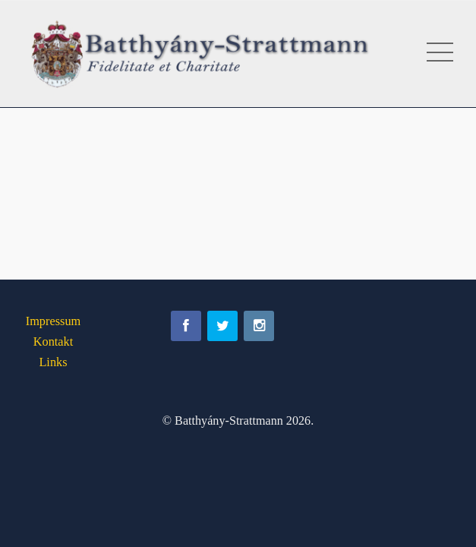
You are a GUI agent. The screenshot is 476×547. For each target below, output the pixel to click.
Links (53, 362)
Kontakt (53, 341)
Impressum (53, 321)
